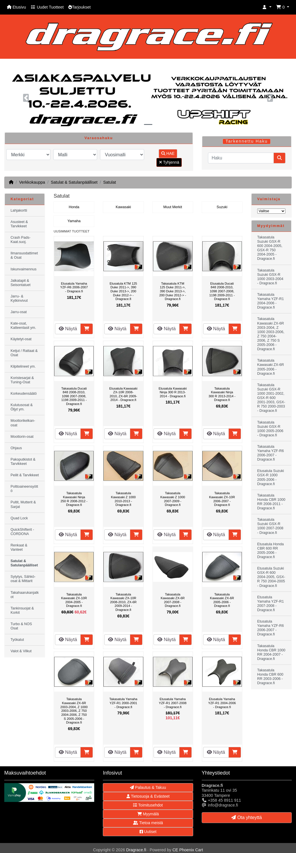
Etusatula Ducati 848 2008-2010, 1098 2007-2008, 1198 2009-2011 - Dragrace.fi (222, 291)
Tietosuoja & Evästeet (148, 796)
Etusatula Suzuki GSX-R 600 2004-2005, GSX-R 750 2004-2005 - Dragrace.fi (271, 576)
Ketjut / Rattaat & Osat (24, 353)
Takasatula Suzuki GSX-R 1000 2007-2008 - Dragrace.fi (270, 526)
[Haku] (241, 158)
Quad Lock (19, 518)
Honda (74, 207)
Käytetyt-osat (21, 339)
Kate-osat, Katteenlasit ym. (23, 325)
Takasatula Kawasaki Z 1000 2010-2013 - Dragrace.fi (123, 498)
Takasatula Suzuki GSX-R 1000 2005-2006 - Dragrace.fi (270, 428)
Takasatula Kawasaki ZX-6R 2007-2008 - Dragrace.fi (173, 600)
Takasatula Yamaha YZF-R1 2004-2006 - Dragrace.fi (270, 301)
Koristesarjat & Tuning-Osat (22, 380)
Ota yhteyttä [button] (246, 817)
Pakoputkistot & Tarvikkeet (23, 461)
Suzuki (222, 207)
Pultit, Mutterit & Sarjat (23, 504)
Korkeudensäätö (24, 394)
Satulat (109, 182)
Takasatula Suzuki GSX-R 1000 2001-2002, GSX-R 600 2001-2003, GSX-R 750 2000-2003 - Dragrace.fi (271, 398)
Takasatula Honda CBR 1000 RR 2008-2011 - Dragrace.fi (271, 501)
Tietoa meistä (148, 822)
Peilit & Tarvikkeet (25, 475)
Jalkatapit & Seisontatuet (20, 283)
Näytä (68, 328)
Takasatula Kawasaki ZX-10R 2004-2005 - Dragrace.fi (74, 600)
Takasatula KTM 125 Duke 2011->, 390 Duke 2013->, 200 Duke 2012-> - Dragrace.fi (172, 291)
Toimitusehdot (148, 805)
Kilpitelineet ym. (23, 366)
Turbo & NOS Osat (21, 626)
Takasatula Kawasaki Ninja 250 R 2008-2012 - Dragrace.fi (74, 498)
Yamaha (74, 221)
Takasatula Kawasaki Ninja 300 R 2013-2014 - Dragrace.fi (222, 394)
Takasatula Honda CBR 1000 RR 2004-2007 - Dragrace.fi (271, 652)
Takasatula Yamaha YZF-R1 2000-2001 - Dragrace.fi (123, 702)
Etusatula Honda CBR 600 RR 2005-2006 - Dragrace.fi (270, 550)
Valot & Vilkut (21, 651)
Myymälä (148, 814)
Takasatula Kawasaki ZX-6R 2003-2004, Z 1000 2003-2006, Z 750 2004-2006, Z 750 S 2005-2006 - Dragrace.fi (74, 710)
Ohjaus (16, 448)
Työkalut (17, 640)
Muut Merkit (172, 207)
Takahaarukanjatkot (25, 595)
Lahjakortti (19, 210)
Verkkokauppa (32, 182)
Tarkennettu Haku (247, 141)
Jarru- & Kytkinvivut (19, 298)
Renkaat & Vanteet (19, 547)
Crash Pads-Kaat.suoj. (20, 240)
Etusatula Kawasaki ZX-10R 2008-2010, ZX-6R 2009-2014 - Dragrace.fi (123, 394)
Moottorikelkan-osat (23, 423)
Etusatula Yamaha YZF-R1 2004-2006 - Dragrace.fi (222, 702)
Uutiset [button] (148, 831)
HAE (168, 153)
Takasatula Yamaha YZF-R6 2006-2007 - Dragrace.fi (270, 453)
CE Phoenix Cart (187, 850)
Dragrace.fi (136, 850)
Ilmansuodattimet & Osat (24, 255)
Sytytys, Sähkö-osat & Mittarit (23, 579)
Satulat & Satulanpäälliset (74, 182)
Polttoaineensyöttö (24, 489)
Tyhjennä (169, 162)
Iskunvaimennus (23, 269)
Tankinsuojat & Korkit (22, 610)
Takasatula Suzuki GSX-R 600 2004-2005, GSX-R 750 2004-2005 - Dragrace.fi (269, 248)
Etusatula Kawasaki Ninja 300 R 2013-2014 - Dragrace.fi (173, 392)
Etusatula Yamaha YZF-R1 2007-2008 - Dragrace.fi (173, 702)
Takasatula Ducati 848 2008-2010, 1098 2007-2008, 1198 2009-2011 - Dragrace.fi (74, 396)
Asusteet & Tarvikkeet (19, 224)
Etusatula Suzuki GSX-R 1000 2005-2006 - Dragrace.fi (270, 477)
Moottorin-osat (22, 437)
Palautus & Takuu (148, 787)
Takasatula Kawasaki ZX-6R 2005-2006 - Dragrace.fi (222, 600)
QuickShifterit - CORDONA (22, 532)
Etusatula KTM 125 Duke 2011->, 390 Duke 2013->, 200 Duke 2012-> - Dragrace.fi (123, 291)
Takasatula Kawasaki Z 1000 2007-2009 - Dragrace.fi (172, 498)
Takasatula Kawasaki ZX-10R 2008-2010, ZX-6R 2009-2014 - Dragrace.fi (123, 602)
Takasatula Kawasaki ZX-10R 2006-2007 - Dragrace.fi (222, 498)
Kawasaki (123, 207)
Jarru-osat (19, 312)
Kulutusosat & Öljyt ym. (22, 407)
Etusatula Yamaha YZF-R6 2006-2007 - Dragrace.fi (74, 287)
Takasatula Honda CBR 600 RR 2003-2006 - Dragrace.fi (270, 676)
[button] (267, 7)
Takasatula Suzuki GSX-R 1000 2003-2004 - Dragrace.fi (270, 276)
